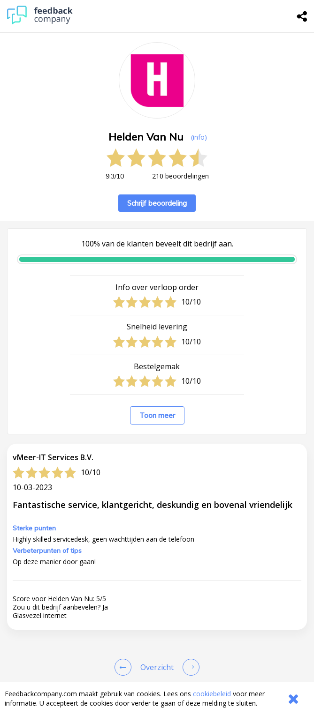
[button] (157, 617)
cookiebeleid (212, 693)
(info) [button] (199, 137)
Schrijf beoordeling (157, 203)
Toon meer (157, 415)
